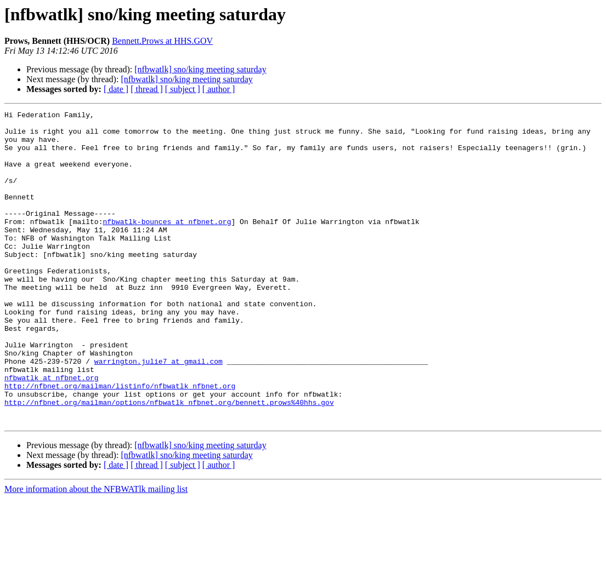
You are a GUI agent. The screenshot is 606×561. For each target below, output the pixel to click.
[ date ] (116, 89)
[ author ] (218, 89)
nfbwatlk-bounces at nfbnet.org (167, 244)
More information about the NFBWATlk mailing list (96, 551)
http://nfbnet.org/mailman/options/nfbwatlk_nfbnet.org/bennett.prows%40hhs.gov (169, 461)
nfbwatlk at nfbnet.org (51, 432)
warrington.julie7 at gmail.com (158, 412)
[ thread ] (147, 89)
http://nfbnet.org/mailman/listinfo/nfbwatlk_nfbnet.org (119, 441)
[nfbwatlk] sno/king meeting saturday (200, 69)
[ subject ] (182, 89)
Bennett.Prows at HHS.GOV (162, 40)
